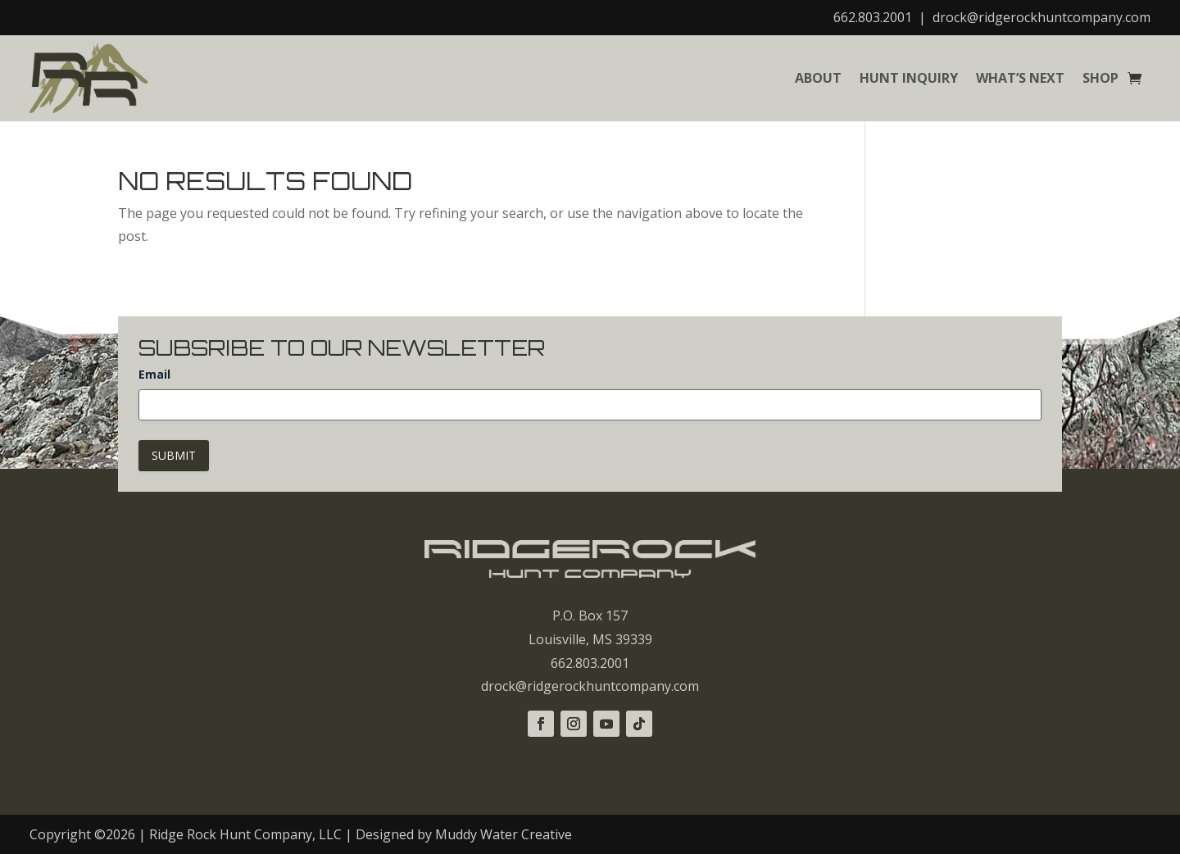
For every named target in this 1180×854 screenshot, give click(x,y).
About (818, 78)
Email (154, 374)
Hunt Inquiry (909, 78)
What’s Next (1020, 78)
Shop (1100, 78)
